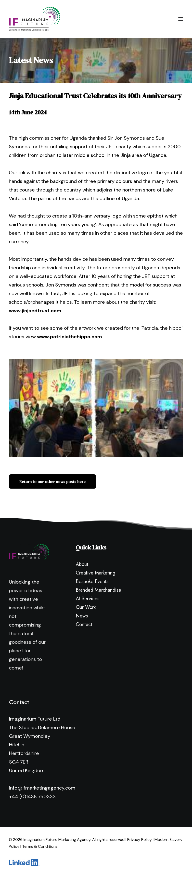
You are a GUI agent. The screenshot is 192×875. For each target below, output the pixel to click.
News (82, 615)
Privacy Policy (139, 839)
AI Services (87, 598)
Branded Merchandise (98, 590)
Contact (84, 624)
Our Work (86, 607)
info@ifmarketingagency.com (42, 788)
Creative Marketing (95, 572)
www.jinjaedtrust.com (35, 310)
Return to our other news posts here (52, 489)
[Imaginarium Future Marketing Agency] (34, 19)
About (82, 564)
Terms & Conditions (40, 846)
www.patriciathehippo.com (69, 336)
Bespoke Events (92, 581)
